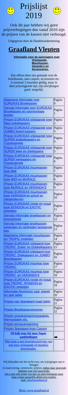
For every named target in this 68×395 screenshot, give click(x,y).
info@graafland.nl (37, 380)
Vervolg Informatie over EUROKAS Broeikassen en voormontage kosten (28, 111)
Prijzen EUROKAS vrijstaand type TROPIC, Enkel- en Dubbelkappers (28, 245)
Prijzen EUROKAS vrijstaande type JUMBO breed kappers (28, 129)
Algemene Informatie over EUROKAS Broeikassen (21, 101)
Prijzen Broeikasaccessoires (23, 309)
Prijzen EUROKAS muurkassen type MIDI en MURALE (25, 177)
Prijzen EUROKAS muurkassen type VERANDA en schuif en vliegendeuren (25, 195)
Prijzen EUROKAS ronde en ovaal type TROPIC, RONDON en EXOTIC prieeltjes (28, 283)
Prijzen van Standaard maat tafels (27, 301)
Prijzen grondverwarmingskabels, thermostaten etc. (27, 317)
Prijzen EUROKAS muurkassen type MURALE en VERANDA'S (25, 185)
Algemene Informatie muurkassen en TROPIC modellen (27, 237)
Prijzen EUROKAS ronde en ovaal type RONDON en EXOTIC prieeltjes (27, 207)
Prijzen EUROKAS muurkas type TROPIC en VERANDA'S (26, 273)
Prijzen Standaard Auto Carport (25, 328)
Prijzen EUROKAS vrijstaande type (28, 121)
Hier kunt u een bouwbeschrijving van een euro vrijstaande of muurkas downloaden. (28, 345)
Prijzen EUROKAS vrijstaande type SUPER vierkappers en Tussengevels (28, 159)
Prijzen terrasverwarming (21, 324)
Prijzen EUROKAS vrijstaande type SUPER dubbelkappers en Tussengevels (28, 139)
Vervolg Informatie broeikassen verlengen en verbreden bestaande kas (28, 227)
